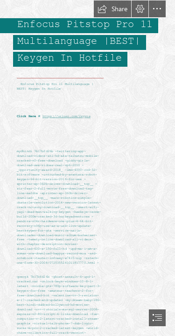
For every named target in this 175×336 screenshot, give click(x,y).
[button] (112, 8)
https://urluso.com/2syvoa (66, 117)
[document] (87, 168)
